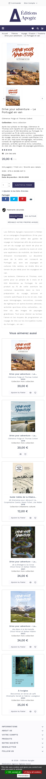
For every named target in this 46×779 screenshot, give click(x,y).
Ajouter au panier (23, 185)
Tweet (14, 199)
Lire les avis (9, 154)
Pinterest (22, 199)
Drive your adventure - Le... (23, 374)
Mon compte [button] (31, 3)
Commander (16, 3)
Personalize (23, 776)
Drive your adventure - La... (23, 435)
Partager (5, 199)
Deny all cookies (32, 772)
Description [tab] (16, 216)
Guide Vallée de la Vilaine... (23, 497)
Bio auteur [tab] (30, 216)
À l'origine (23, 691)
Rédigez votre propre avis (23, 222)
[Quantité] (5, 185)
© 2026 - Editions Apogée (23, 760)
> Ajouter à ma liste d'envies (15, 191)
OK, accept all (13, 772)
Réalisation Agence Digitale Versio (16, 764)
